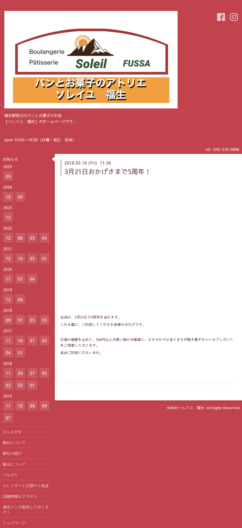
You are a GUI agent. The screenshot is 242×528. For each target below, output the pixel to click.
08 (20, 299)
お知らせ (10, 159)
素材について (14, 442)
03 (44, 320)
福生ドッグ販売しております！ (26, 509)
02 (20, 385)
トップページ (14, 523)
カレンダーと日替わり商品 (26, 485)
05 (32, 238)
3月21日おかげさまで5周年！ (107, 171)
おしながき (12, 432)
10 (8, 197)
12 (8, 217)
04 (20, 197)
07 (20, 279)
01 (44, 258)
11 (8, 279)
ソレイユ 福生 (191, 407)
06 (20, 238)
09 (8, 176)
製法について (14, 464)
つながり (10, 475)
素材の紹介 (12, 453)
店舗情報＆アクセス (20, 496)
